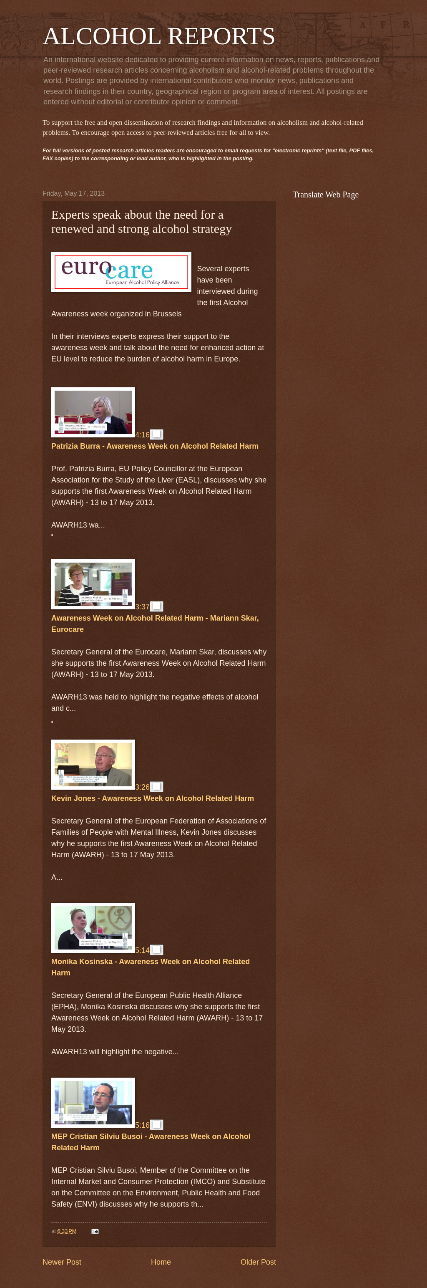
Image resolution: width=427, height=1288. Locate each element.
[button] (156, 434)
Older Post (258, 1262)
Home (161, 1262)
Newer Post (62, 1262)
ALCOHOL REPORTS (159, 36)
